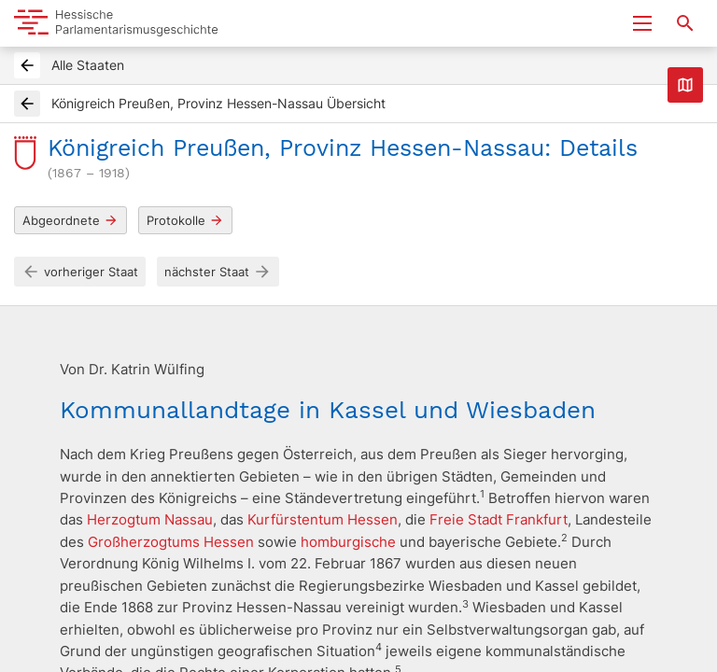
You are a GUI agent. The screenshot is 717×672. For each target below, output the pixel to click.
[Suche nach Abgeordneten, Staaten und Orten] (685, 23)
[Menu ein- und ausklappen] (642, 23)
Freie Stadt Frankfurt (498, 519)
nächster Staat (218, 271)
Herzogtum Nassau (150, 519)
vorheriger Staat (79, 271)
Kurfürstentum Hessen (322, 519)
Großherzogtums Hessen (171, 542)
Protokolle (185, 221)
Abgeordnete (70, 221)
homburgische (348, 542)
